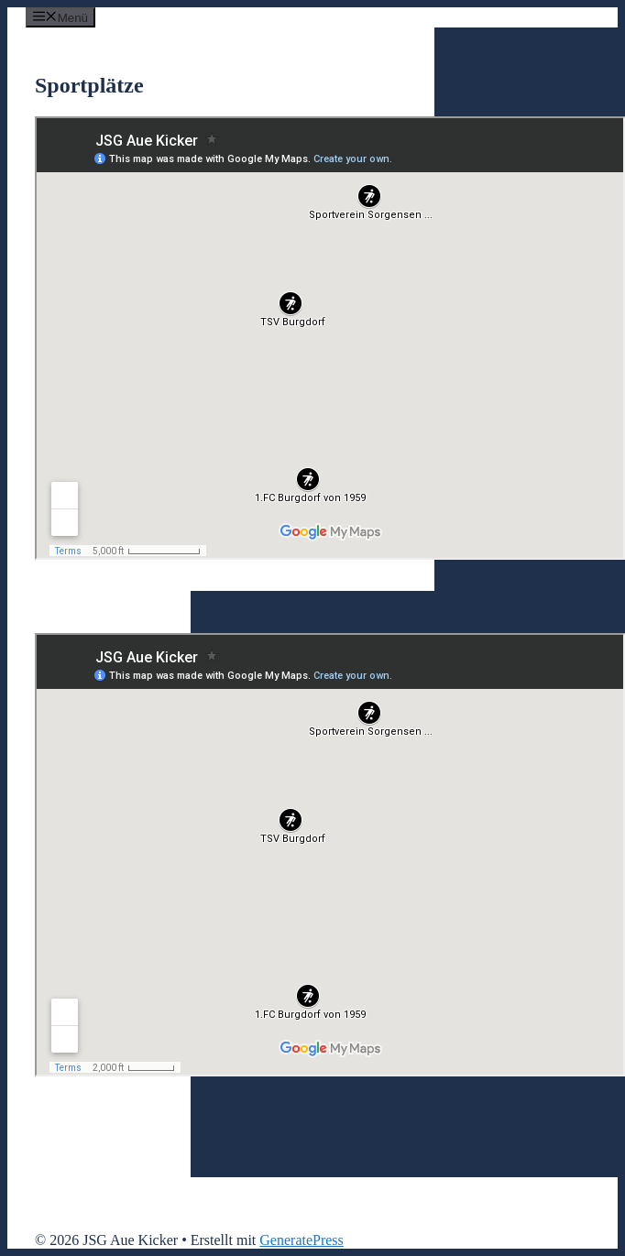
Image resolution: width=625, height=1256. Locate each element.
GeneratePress (301, 1240)
